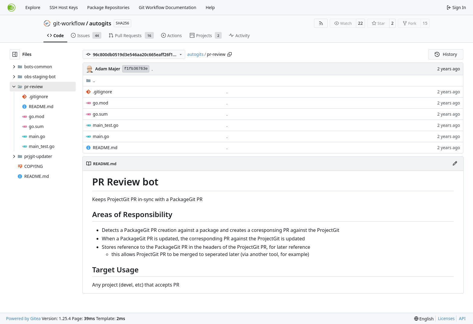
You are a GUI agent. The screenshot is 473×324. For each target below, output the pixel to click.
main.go (101, 136)
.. (90, 80)
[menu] (424, 319)
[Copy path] (229, 54)
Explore (32, 7)
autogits (100, 23)
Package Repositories (108, 7)
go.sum (100, 114)
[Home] (11, 7)
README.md (105, 147)
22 (360, 23)
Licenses (446, 318)
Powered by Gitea (23, 318)
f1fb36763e (136, 68)
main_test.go (106, 125)
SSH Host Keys (63, 7)
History (446, 54)
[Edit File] (455, 164)
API (462, 318)
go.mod (100, 103)
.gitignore (102, 92)
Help (210, 7)
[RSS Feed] (321, 23)
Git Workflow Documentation (167, 7)
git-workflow (69, 23)
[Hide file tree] (15, 54)
